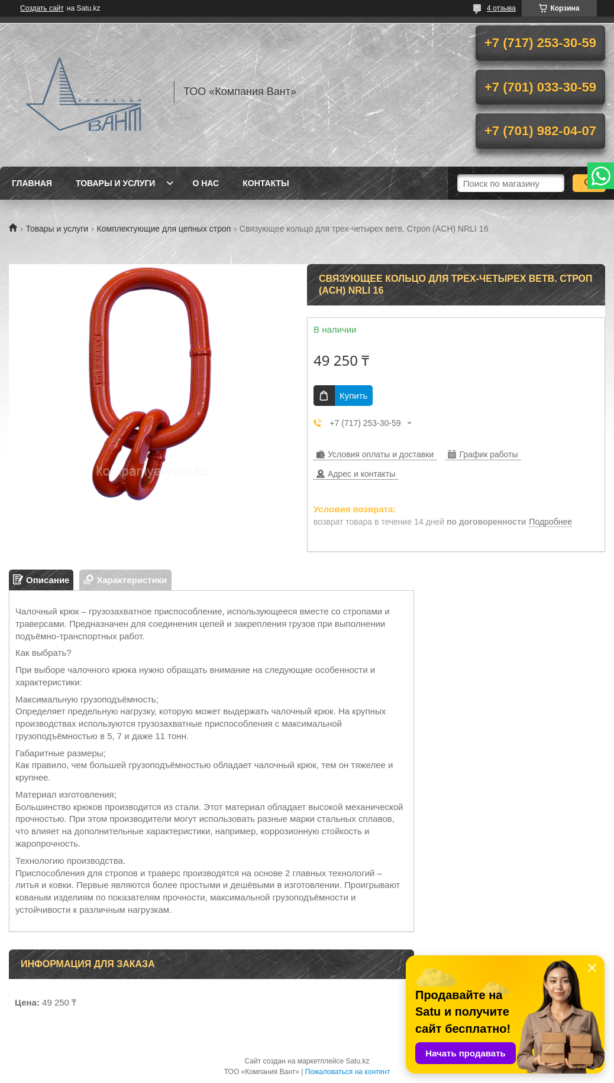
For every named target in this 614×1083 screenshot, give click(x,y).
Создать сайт (42, 8)
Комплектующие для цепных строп (164, 228)
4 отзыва (501, 8)
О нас (205, 183)
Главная (32, 183)
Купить (353, 396)
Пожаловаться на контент (347, 1072)
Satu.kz (357, 1061)
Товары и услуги (116, 183)
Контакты (266, 183)
